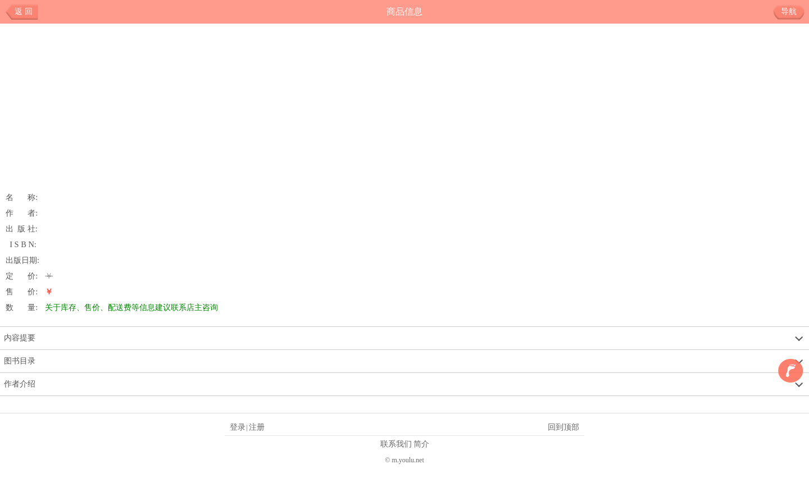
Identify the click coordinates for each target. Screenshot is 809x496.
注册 (257, 426)
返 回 (24, 11)
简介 (421, 443)
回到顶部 (563, 426)
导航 (793, 11)
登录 (238, 426)
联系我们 (396, 443)
